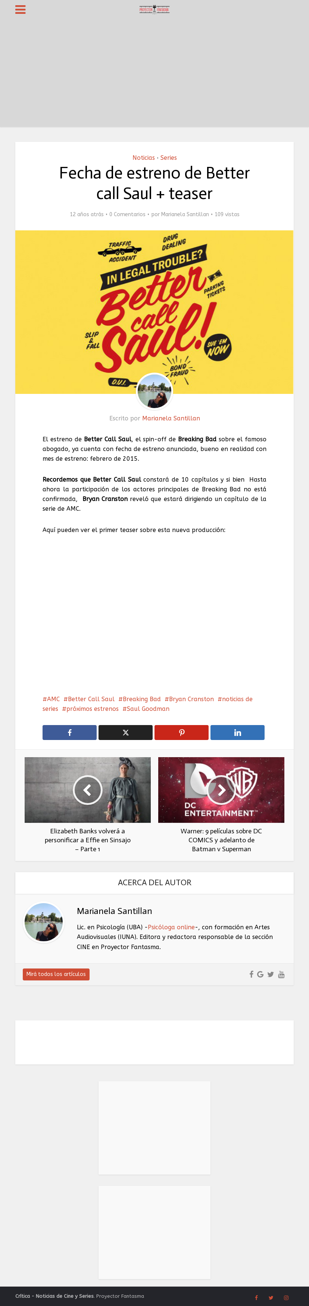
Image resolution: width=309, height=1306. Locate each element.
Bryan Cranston (191, 699)
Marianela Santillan (185, 214)
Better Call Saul (91, 699)
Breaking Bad (142, 699)
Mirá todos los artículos (56, 974)
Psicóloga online (171, 927)
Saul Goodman (148, 708)
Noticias (143, 157)
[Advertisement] (154, 74)
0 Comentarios (127, 214)
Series (168, 157)
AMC (53, 699)
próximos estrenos (92, 708)
